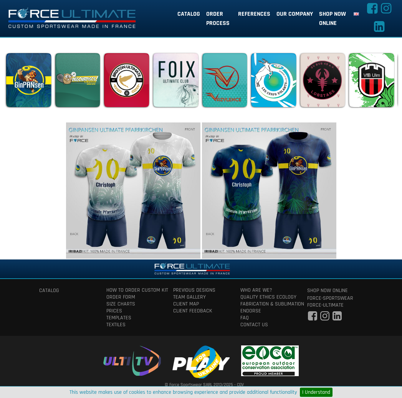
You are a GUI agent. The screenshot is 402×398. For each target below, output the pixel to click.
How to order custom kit (134, 290)
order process (218, 18)
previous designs (194, 290)
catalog (188, 14)
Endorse (250, 310)
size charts (120, 304)
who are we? (256, 290)
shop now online (332, 18)
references (254, 14)
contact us (254, 324)
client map (186, 304)
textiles (116, 324)
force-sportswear (330, 298)
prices (114, 310)
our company (294, 14)
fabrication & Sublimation (268, 304)
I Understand (316, 392)
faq (244, 317)
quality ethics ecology (268, 297)
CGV (240, 385)
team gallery (189, 297)
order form (120, 297)
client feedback (192, 310)
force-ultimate (325, 305)
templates (118, 317)
